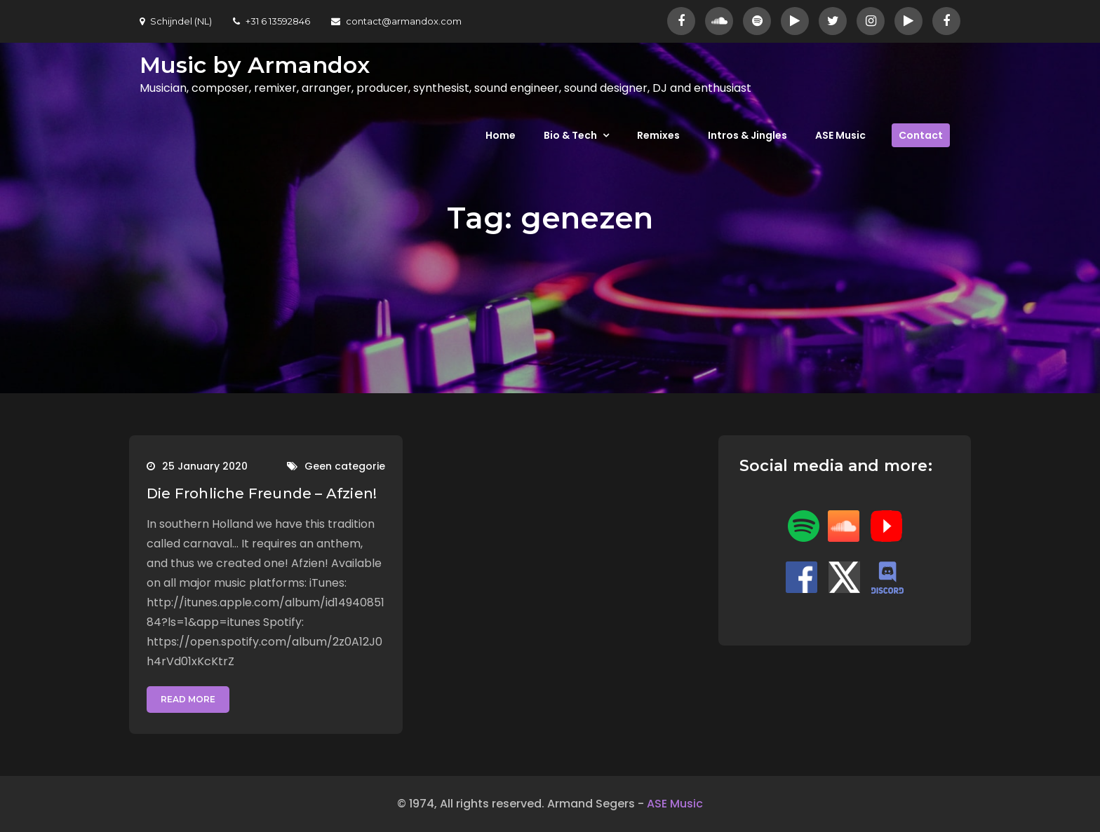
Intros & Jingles (747, 135)
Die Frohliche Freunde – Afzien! (262, 493)
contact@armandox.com (396, 21)
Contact (921, 135)
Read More (188, 699)
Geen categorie (344, 466)
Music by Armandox (255, 65)
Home (500, 135)
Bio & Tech (570, 135)
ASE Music (840, 135)
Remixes (658, 135)
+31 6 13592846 (271, 21)
